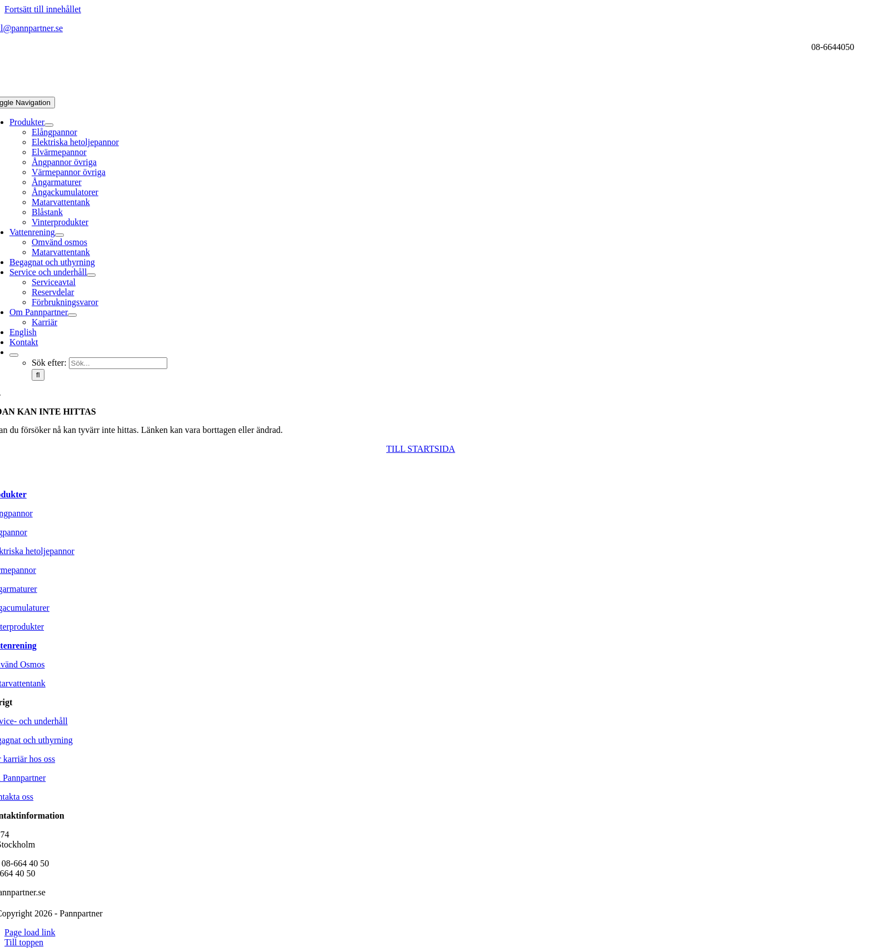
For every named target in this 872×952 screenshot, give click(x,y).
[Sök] (38, 375)
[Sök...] (118, 363)
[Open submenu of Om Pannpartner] (72, 315)
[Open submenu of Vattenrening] (59, 235)
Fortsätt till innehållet (42, 9)
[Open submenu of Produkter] (48, 125)
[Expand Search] (13, 355)
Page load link (30, 932)
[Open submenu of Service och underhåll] (91, 275)
